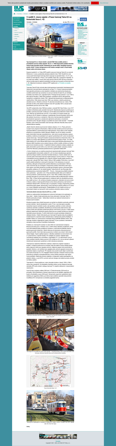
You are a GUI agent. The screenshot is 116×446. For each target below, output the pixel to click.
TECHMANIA (81, 37)
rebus (65, 22)
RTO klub (80, 44)
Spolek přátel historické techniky (82, 49)
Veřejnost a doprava (18, 49)
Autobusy (16, 28)
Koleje (15, 38)
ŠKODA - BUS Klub (82, 45)
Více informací (104, 3)
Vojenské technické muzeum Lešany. (82, 35)
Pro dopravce (16, 24)
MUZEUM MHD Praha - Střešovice (83, 33)
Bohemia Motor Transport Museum (82, 53)
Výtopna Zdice (81, 47)
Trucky (15, 40)
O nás (14, 47)
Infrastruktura (16, 44)
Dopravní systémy (18, 32)
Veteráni (25, 14)
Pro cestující (16, 20)
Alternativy (16, 36)
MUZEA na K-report (82, 38)
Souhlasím (95, 3)
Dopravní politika (17, 22)
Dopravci (15, 42)
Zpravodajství (16, 18)
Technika (19, 14)
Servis (15, 30)
